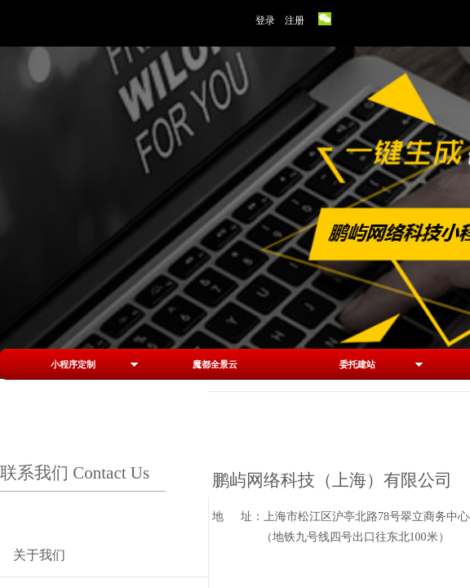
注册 (294, 20)
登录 (265, 20)
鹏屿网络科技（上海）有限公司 (332, 480)
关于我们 (39, 555)
